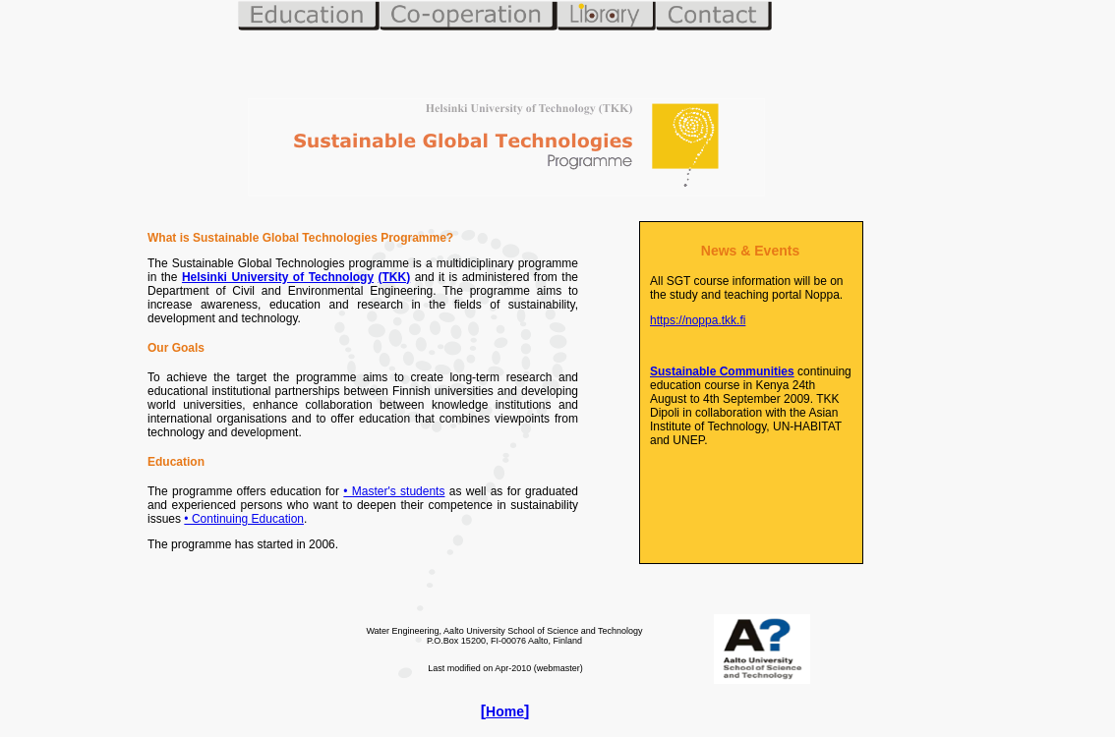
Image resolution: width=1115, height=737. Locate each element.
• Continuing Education (244, 519)
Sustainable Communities (722, 371)
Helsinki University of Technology (278, 277)
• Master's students (393, 491)
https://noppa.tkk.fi (697, 320)
